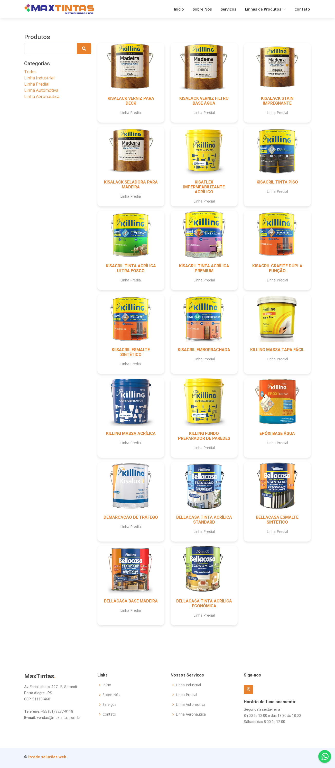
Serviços (228, 9)
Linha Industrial (39, 78)
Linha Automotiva (41, 90)
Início (179, 9)
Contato (302, 9)
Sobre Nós (202, 9)
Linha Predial (36, 84)
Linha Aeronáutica (41, 96)
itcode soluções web (47, 756)
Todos (30, 72)
